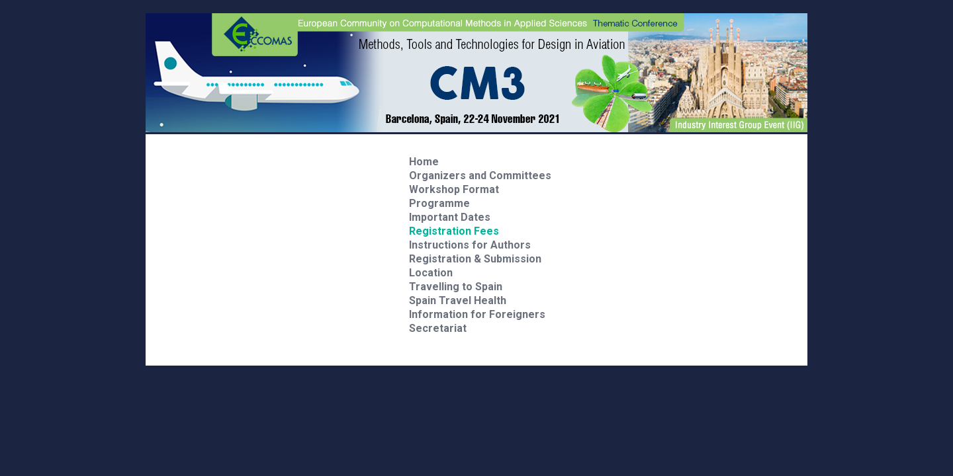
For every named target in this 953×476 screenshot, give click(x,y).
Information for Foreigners (477, 314)
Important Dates (449, 217)
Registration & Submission (475, 259)
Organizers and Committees (480, 175)
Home (424, 161)
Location (431, 272)
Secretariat (438, 328)
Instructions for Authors (470, 245)
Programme (439, 203)
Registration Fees (454, 231)
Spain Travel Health (457, 300)
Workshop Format (454, 189)
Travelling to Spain (455, 286)
